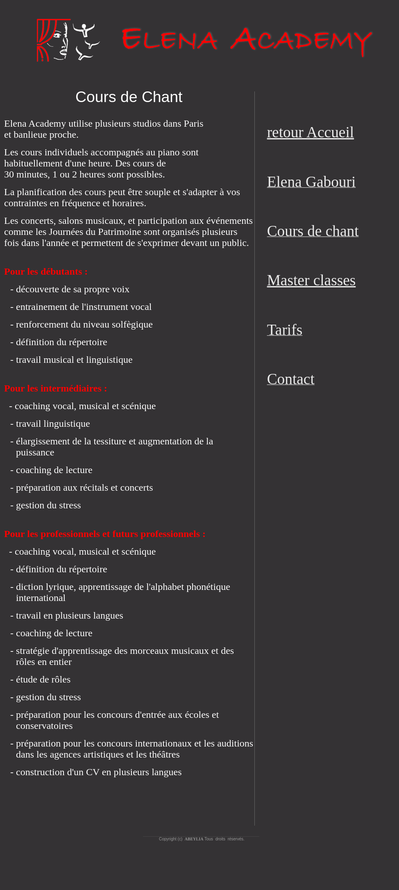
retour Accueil (310, 132)
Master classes (311, 280)
